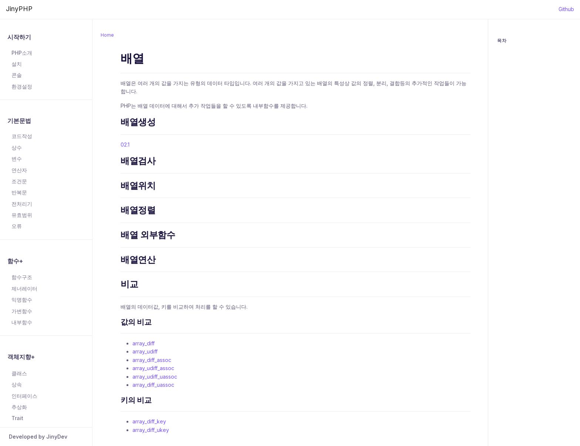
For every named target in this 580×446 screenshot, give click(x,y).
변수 (16, 158)
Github (566, 9)
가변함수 (21, 311)
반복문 (19, 192)
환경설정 (21, 86)
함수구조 (21, 277)
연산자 (19, 170)
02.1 (125, 144)
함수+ (15, 261)
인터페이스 (24, 396)
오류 (16, 226)
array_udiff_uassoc (154, 376)
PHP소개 (21, 53)
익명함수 (21, 299)
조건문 (19, 181)
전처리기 (21, 204)
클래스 (19, 373)
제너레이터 (24, 288)
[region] (46, 224)
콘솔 (16, 75)
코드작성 (21, 136)
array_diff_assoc (151, 360)
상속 (16, 384)
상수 (16, 147)
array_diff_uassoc (153, 385)
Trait (17, 418)
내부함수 (21, 322)
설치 (16, 64)
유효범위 (21, 215)
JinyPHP (19, 9)
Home (107, 35)
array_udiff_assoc (153, 368)
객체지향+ (21, 357)
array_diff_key (149, 421)
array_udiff (145, 351)
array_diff (143, 343)
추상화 (19, 407)
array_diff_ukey (150, 430)
